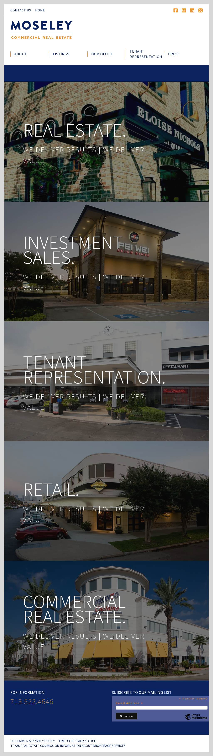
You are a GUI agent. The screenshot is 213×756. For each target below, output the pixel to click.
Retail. (51, 489)
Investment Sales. (73, 249)
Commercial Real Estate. (74, 609)
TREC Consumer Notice (77, 741)
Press (174, 54)
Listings (61, 54)
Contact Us (20, 10)
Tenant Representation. (94, 369)
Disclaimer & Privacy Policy (33, 741)
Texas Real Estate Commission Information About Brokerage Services (68, 746)
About (20, 54)
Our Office (102, 54)
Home (40, 10)
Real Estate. (74, 130)
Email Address (129, 703)
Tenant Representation (146, 54)
